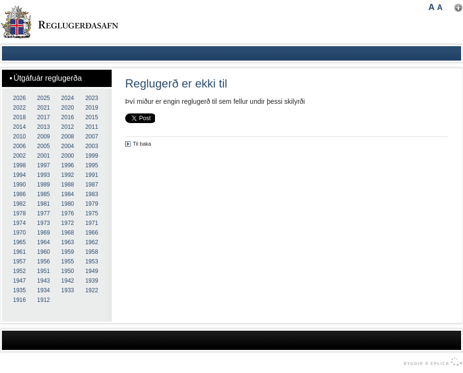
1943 (43, 280)
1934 (43, 290)
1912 (43, 300)
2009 (43, 136)
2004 (67, 146)
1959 (67, 252)
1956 (43, 261)
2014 (19, 127)
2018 (19, 117)
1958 (91, 252)
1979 (91, 203)
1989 (43, 184)
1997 (43, 165)
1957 (19, 261)
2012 (67, 127)
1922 (91, 290)
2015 (91, 117)
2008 (67, 136)
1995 (91, 165)
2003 (91, 146)
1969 (43, 232)
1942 (67, 280)
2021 (43, 107)
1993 (43, 175)
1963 (67, 242)
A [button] (431, 7)
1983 (91, 194)
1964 (43, 242)
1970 (19, 232)
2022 (19, 107)
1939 (91, 280)
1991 (91, 175)
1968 (67, 232)
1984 (67, 194)
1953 (91, 261)
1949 (91, 271)
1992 (67, 175)
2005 (43, 146)
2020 (67, 107)
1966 (91, 232)
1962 (91, 242)
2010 (19, 136)
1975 (91, 213)
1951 (43, 271)
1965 (19, 242)
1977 (43, 213)
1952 (19, 271)
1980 (67, 203)
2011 (91, 127)
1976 (67, 213)
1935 (19, 290)
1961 (19, 252)
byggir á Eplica (430, 362)
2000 (67, 155)
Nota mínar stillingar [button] (458, 8)
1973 (43, 223)
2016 (67, 117)
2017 (43, 117)
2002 (19, 155)
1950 (67, 271)
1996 (67, 165)
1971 (91, 223)
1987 (91, 184)
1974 (19, 223)
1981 (43, 203)
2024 (67, 98)
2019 (91, 107)
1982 (19, 203)
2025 (43, 98)
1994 (19, 175)
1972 (67, 223)
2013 (43, 127)
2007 (91, 136)
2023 (91, 98)
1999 (91, 155)
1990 (19, 184)
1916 (19, 300)
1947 (19, 280)
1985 (43, 194)
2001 (43, 155)
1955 (67, 261)
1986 (19, 194)
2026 (19, 98)
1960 (43, 252)
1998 (19, 165)
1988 (67, 184)
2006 (19, 146)
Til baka (142, 144)
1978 (19, 213)
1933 (67, 290)
